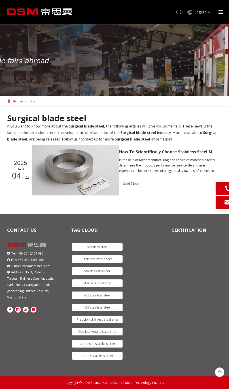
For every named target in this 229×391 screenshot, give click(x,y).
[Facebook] (10, 309)
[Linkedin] (18, 309)
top (219, 371)
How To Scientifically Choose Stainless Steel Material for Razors (170, 152)
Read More (135, 184)
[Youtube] (26, 309)
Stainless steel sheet (97, 259)
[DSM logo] (26, 244)
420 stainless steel (97, 307)
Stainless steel (97, 247)
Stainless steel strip (97, 283)
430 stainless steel (97, 295)
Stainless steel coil (97, 271)
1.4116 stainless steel (97, 356)
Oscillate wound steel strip (97, 331)
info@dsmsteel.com (36, 266)
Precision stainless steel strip (97, 319)
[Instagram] (33, 309)
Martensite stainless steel (97, 343)
